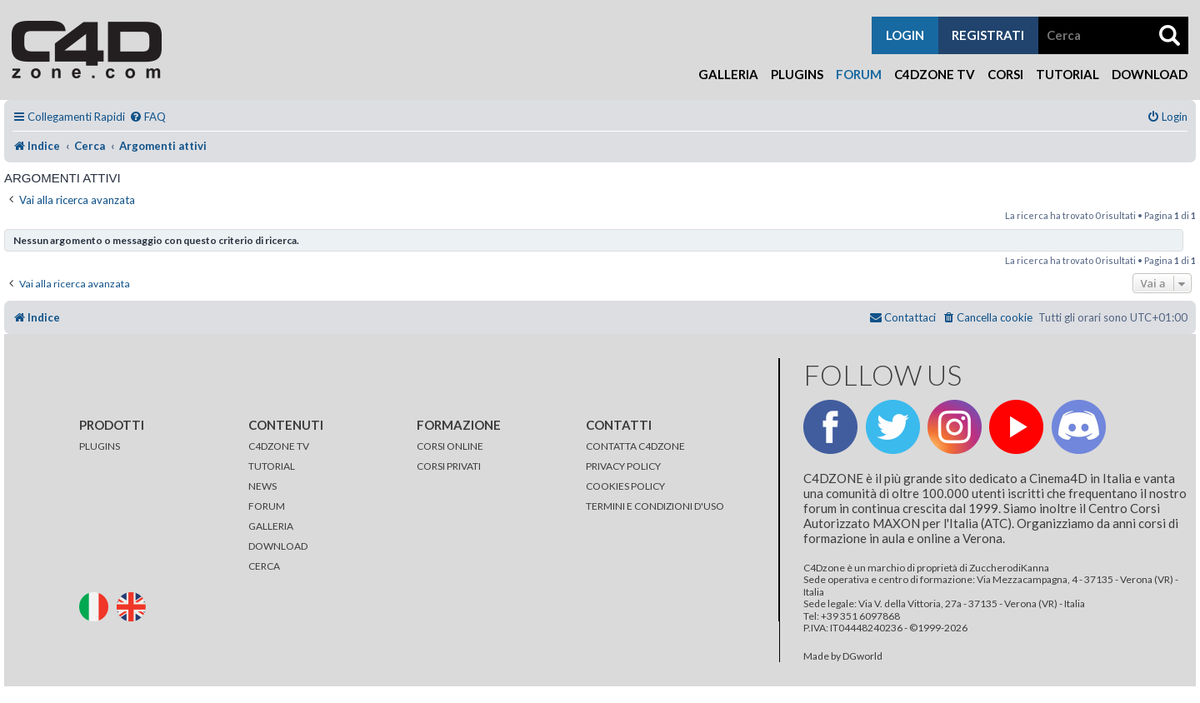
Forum (859, 74)
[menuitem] (147, 117)
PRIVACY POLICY (623, 466)
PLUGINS (99, 446)
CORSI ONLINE (450, 446)
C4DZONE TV (278, 446)
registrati (988, 34)
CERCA (264, 566)
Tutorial (1067, 74)
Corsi (1005, 74)
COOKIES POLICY (625, 486)
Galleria (728, 74)
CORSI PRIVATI (449, 466)
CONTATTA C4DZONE (635, 446)
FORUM (266, 506)
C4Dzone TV (934, 74)
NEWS (262, 486)
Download (1150, 74)
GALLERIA (270, 526)
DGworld (862, 656)
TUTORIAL (271, 466)
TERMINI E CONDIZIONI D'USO (655, 506)
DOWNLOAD (278, 546)
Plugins (797, 74)
